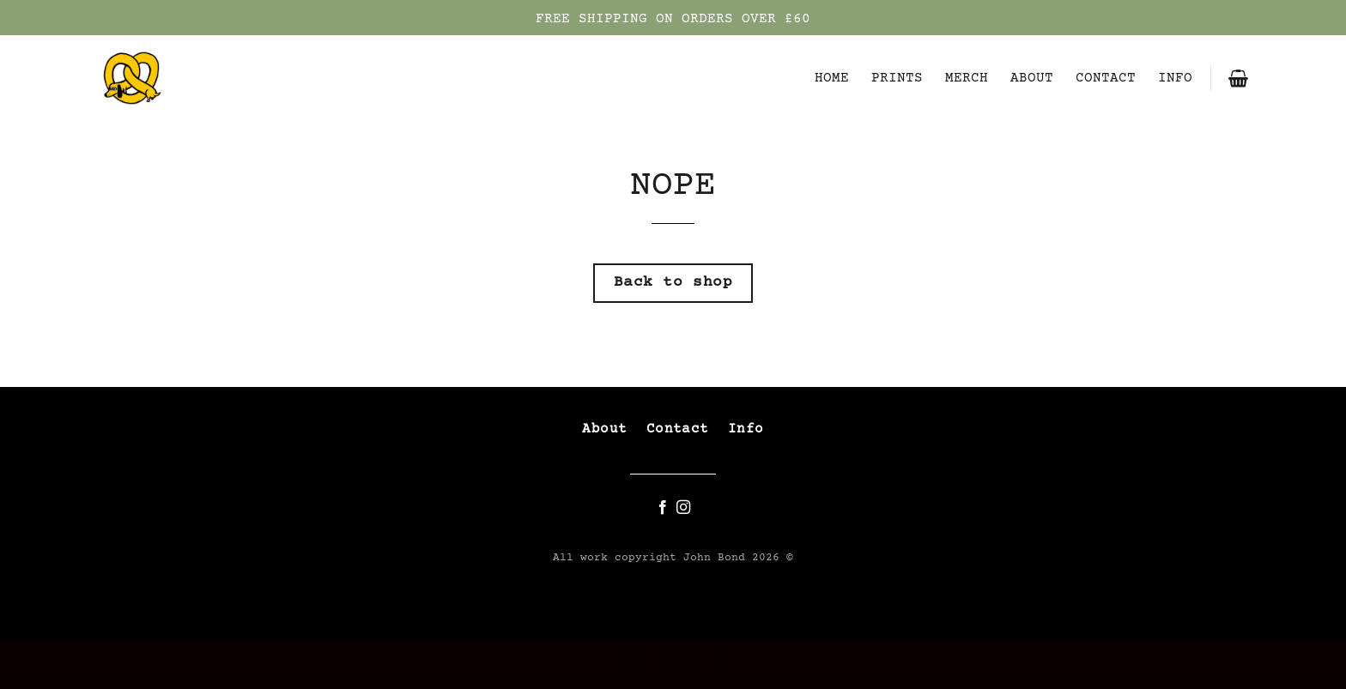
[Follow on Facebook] (663, 508)
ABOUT (1031, 78)
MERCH (966, 78)
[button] (1238, 78)
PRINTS (897, 78)
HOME (832, 78)
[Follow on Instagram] (683, 508)
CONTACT (1106, 78)
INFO (1175, 78)
